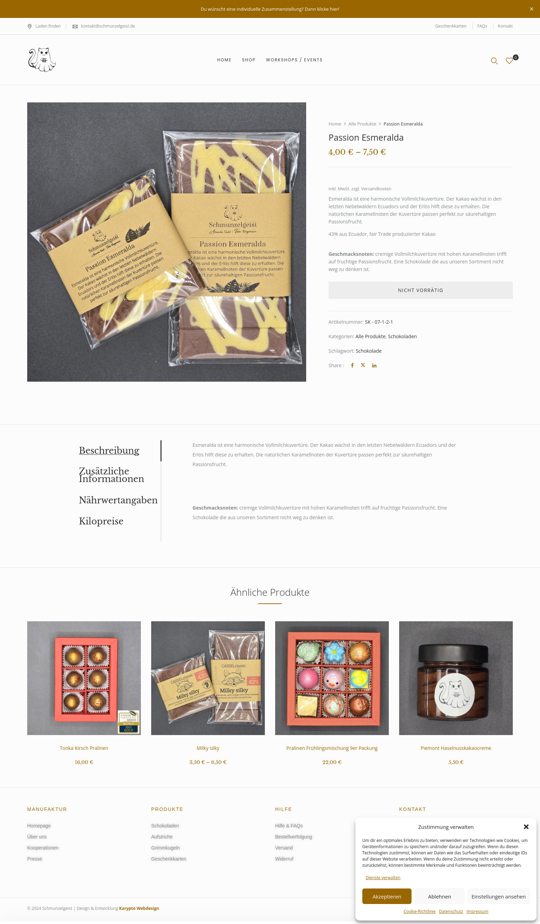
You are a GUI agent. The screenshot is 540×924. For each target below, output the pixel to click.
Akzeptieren (387, 896)
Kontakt (505, 26)
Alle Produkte (362, 124)
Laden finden (44, 26)
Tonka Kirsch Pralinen (84, 748)
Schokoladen (402, 336)
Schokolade (369, 351)
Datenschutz (451, 911)
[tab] (119, 450)
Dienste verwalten (383, 878)
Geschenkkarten (451, 26)
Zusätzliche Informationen (111, 475)
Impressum (477, 911)
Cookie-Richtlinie (420, 911)
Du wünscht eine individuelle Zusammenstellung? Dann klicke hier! (270, 9)
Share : (336, 365)
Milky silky (208, 748)
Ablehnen (439, 896)
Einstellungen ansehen (498, 896)
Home (335, 124)
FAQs (482, 26)
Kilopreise (101, 521)
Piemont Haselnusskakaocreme (456, 748)
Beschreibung (109, 451)
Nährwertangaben (118, 500)
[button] (526, 826)
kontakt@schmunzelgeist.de (108, 26)
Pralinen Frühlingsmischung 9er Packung (332, 748)
